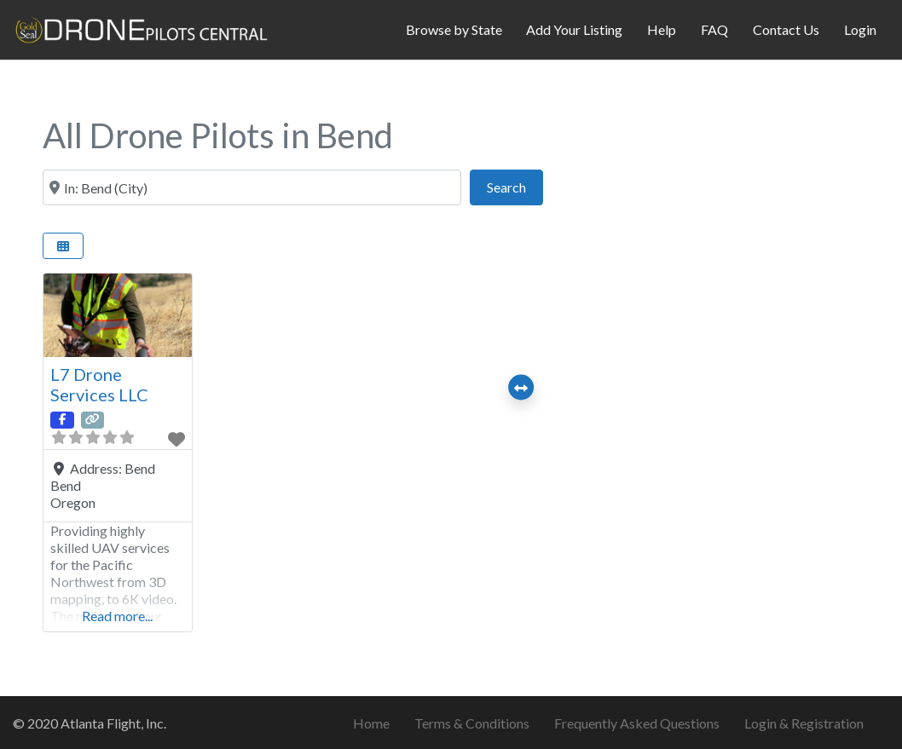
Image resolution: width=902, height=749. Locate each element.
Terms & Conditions (471, 723)
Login (860, 29)
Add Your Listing (574, 29)
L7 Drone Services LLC (99, 384)
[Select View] (63, 246)
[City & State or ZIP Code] (252, 187)
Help (661, 29)
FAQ (714, 29)
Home (371, 723)
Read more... (117, 616)
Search (515, 185)
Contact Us (786, 29)
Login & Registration (804, 723)
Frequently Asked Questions (637, 723)
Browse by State (454, 29)
